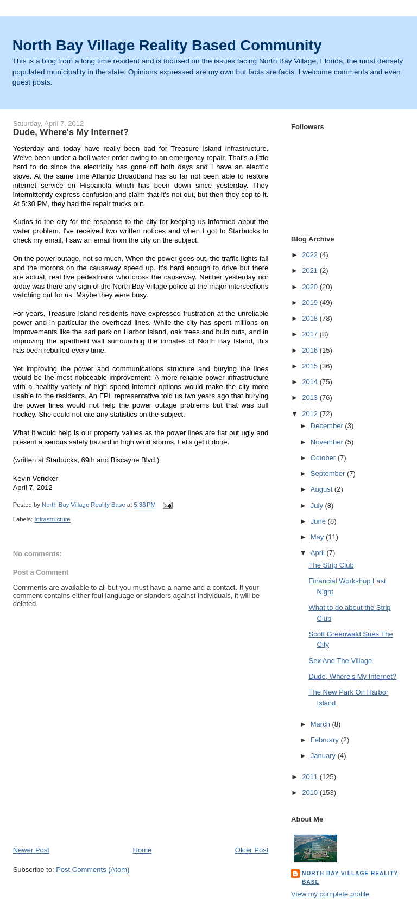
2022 (311, 255)
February (326, 740)
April (319, 553)
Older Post (251, 850)
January (324, 756)
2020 (311, 287)
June (319, 521)
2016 (311, 350)
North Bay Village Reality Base (350, 877)
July (318, 505)
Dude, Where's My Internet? (352, 676)
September (329, 473)
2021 (311, 270)
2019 (311, 302)
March (321, 724)
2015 (311, 366)
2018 (311, 318)
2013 (311, 397)
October (324, 458)
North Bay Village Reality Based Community (167, 45)
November (328, 442)
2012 (311, 414)
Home (142, 850)
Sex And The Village (340, 661)
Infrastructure (52, 519)
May (318, 537)
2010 (311, 792)
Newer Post (31, 850)
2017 (311, 334)
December (328, 426)
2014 (311, 382)
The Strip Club (331, 565)
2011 (311, 777)
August (322, 489)
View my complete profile (330, 894)
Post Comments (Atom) (92, 869)
